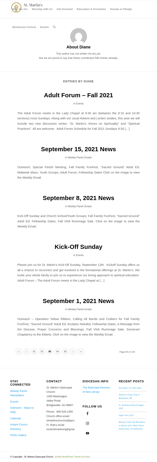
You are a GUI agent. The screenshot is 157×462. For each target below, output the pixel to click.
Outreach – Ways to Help (22, 410)
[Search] (54, 27)
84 (57, 351)
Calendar (15, 418)
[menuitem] (20, 9)
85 (65, 351)
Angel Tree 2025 (126, 415)
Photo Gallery (18, 435)
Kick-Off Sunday (78, 246)
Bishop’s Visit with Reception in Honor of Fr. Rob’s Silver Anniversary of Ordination (132, 425)
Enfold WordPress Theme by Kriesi (72, 456)
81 (34, 351)
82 (42, 351)
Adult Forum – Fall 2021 (78, 95)
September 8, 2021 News (78, 198)
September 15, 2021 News (78, 149)
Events (80, 103)
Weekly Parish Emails (80, 157)
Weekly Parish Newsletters (18, 393)
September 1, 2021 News (78, 301)
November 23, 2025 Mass (130, 388)
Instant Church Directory (19, 426)
